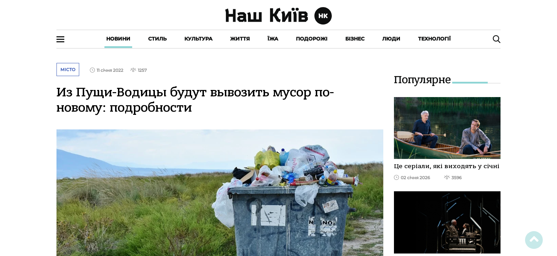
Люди (391, 39)
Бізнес (354, 39)
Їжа (272, 39)
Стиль (157, 39)
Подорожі (312, 39)
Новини (118, 39)
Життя (240, 39)
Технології (434, 39)
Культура (198, 39)
